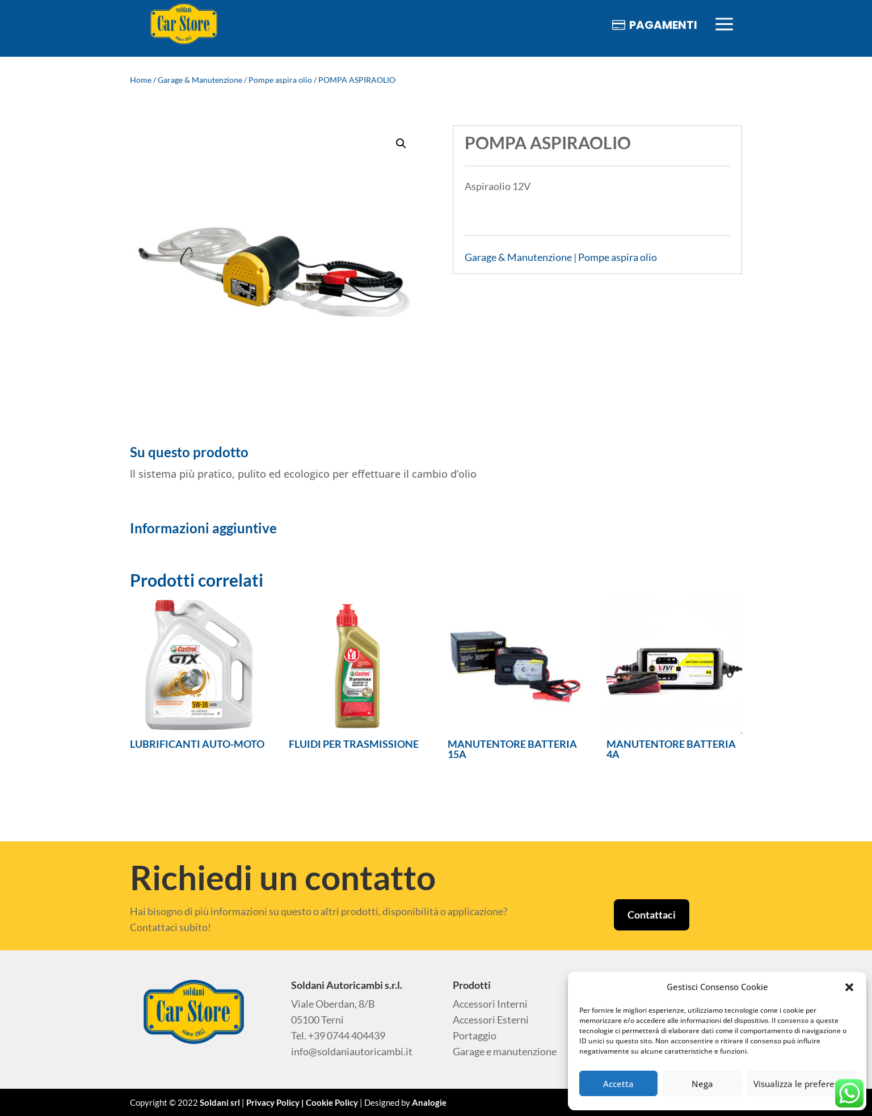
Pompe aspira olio (280, 80)
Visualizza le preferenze (801, 1083)
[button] (849, 987)
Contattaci (651, 914)
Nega (702, 1083)
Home (140, 80)
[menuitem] (184, 25)
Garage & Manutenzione (200, 80)
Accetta (618, 1083)
